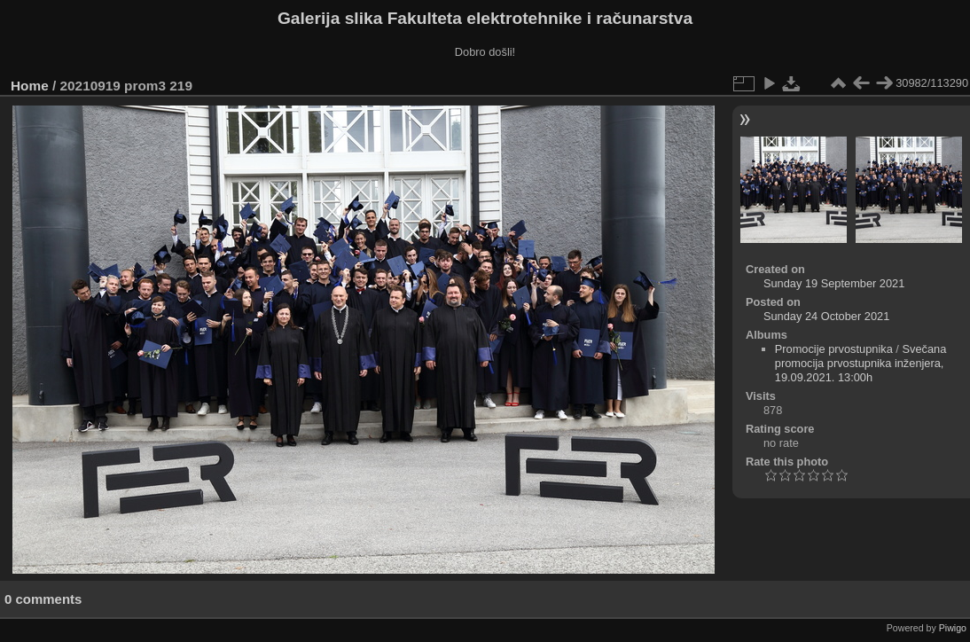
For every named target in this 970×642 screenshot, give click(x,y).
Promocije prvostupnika (834, 349)
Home (30, 85)
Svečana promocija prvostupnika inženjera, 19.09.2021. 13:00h (861, 363)
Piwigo (952, 627)
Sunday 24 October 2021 (826, 316)
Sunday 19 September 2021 (833, 283)
